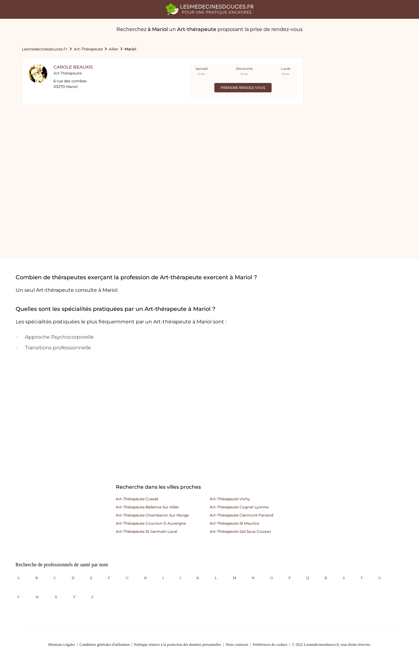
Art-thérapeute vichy (230, 499)
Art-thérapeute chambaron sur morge (152, 515)
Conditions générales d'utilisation (104, 644)
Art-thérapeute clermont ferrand (241, 515)
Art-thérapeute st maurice (234, 523)
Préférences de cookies (270, 644)
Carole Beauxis (73, 67)
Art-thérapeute (88, 49)
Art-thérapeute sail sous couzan (240, 531)
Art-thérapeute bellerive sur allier (147, 507)
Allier (113, 49)
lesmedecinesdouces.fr (45, 49)
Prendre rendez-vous (243, 87)
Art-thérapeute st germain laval (146, 531)
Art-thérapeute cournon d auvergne (151, 523)
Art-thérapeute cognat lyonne (239, 507)
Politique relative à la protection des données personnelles (177, 644)
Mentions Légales (61, 644)
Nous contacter (237, 644)
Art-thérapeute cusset (137, 499)
